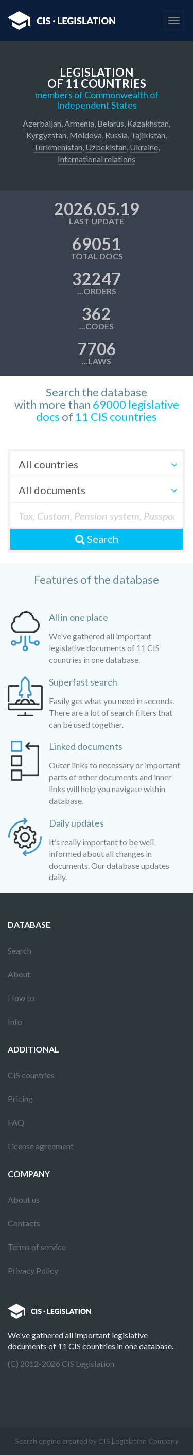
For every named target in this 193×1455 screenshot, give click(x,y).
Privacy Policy (33, 1270)
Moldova (85, 135)
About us (24, 1199)
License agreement (41, 1146)
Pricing (20, 1098)
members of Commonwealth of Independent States (97, 100)
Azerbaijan (42, 123)
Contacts (24, 1223)
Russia (116, 135)
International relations (96, 159)
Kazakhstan (148, 123)
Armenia (79, 123)
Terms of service (37, 1247)
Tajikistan (148, 135)
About (19, 974)
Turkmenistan (57, 147)
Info (15, 1021)
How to (21, 998)
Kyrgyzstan (46, 135)
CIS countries (31, 1075)
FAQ (16, 1122)
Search (96, 539)
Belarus (110, 123)
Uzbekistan (106, 147)
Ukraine (144, 147)
